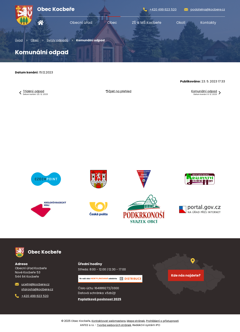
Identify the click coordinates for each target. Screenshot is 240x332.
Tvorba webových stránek (114, 325)
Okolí (180, 22)
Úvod (48, 22)
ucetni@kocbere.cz (35, 285)
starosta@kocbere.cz (37, 290)
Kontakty (208, 22)
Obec (112, 22)
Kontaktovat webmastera (109, 321)
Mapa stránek (136, 321)
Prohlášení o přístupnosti (162, 321)
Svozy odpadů (57, 40)
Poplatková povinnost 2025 (99, 300)
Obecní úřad (81, 22)
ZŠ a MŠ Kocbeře (146, 22)
